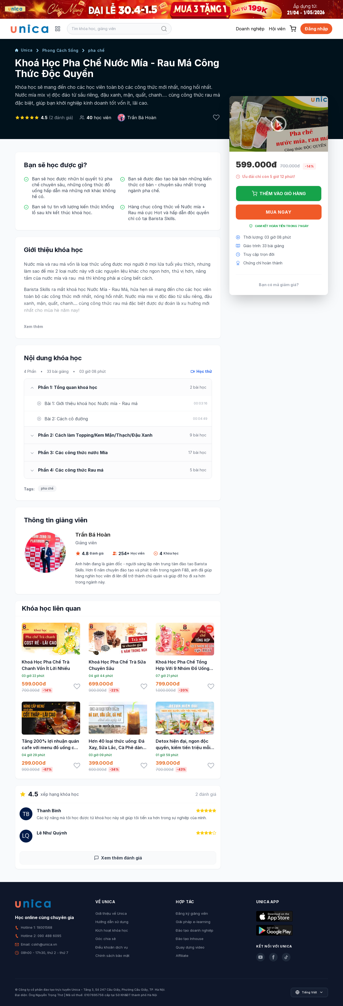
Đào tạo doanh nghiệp (194, 930)
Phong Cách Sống (60, 50)
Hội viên (277, 28)
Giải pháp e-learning (193, 922)
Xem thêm (33, 326)
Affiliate (182, 955)
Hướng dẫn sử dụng (111, 922)
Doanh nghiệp (250, 28)
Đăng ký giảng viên (192, 913)
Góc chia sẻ (105, 938)
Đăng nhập (316, 28)
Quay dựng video (190, 947)
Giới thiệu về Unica (111, 913)
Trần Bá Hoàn (141, 117)
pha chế (96, 50)
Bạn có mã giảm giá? (279, 284)
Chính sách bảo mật (112, 955)
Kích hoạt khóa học (111, 930)
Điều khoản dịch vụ (111, 947)
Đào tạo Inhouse (189, 938)
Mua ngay (278, 212)
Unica (24, 50)
